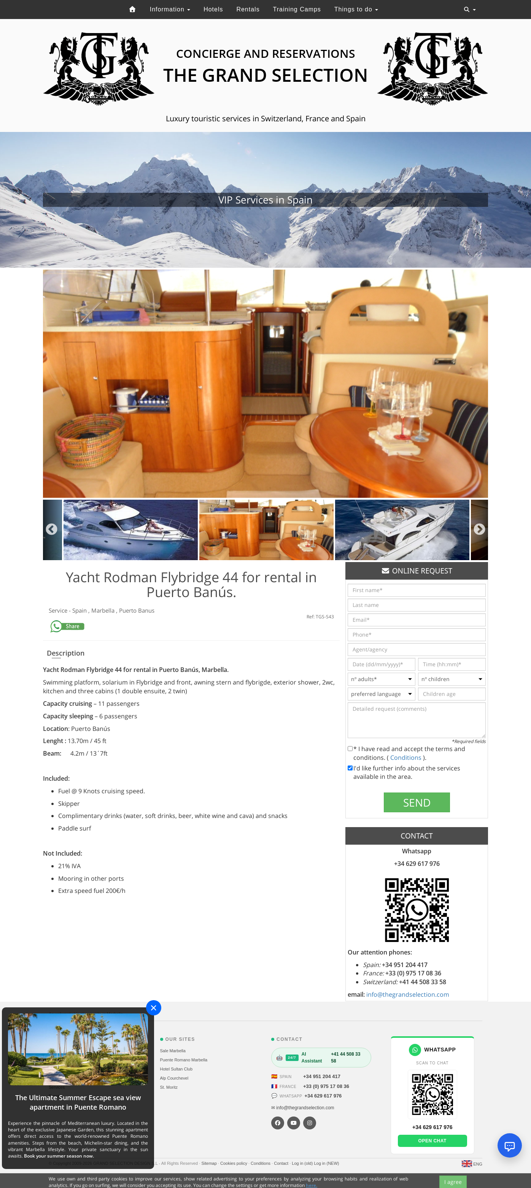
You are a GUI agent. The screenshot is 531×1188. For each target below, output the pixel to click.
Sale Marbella (173, 1050)
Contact (281, 1163)
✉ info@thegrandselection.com (302, 1107)
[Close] (153, 1007)
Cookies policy (234, 1163)
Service (59, 610)
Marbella (103, 610)
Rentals (247, 9)
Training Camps (297, 9)
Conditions (406, 757)
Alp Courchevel (174, 1078)
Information (170, 9)
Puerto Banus (136, 610)
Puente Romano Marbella (184, 1060)
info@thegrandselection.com (407, 994)
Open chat (432, 1141)
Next (479, 530)
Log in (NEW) (326, 1163)
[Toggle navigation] (469, 9)
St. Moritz (169, 1087)
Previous (51, 530)
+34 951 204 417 (321, 1076)
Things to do (356, 9)
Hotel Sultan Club (176, 1069)
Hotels (213, 9)
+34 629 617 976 (323, 1096)
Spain (80, 610)
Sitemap (209, 1163)
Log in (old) (303, 1163)
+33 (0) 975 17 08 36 (326, 1086)
